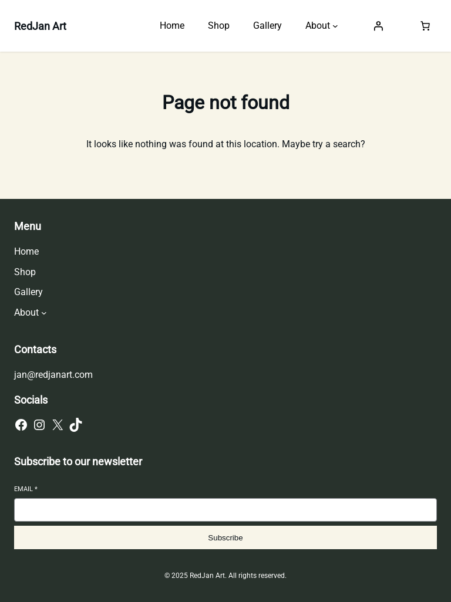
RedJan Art (40, 26)
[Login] (378, 26)
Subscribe (225, 537)
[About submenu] (335, 26)
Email (26, 489)
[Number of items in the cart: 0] (425, 26)
